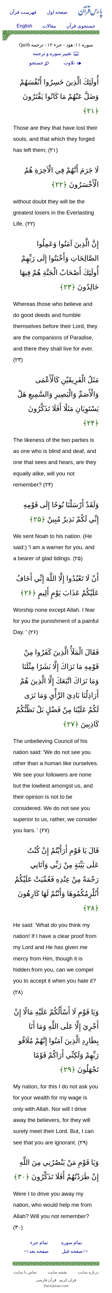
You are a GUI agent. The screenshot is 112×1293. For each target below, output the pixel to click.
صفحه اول (57, 12)
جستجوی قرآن (80, 25)
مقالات (49, 25)
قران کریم (67, 1280)
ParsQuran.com (56, 1285)
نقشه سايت (57, 1272)
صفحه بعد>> (36, 1251)
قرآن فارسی (46, 1280)
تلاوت (73, 62)
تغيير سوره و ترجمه (56, 53)
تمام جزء (39, 1242)
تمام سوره (71, 1242)
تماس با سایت (25, 1272)
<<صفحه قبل (75, 1251)
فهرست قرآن (23, 12)
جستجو (39, 62)
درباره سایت (88, 1272)
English (24, 25)
